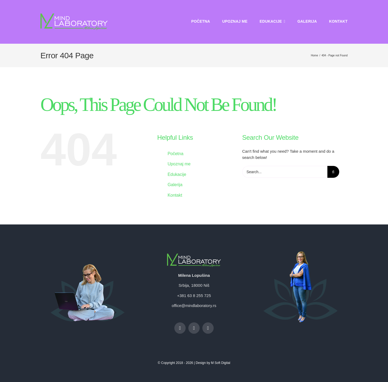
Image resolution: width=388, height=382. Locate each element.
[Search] (333, 172)
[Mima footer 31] (300, 253)
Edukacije (177, 174)
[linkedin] (208, 328)
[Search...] (284, 172)
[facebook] (180, 328)
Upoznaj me (179, 164)
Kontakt (175, 195)
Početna (175, 153)
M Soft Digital (220, 363)
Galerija (175, 184)
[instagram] (194, 328)
